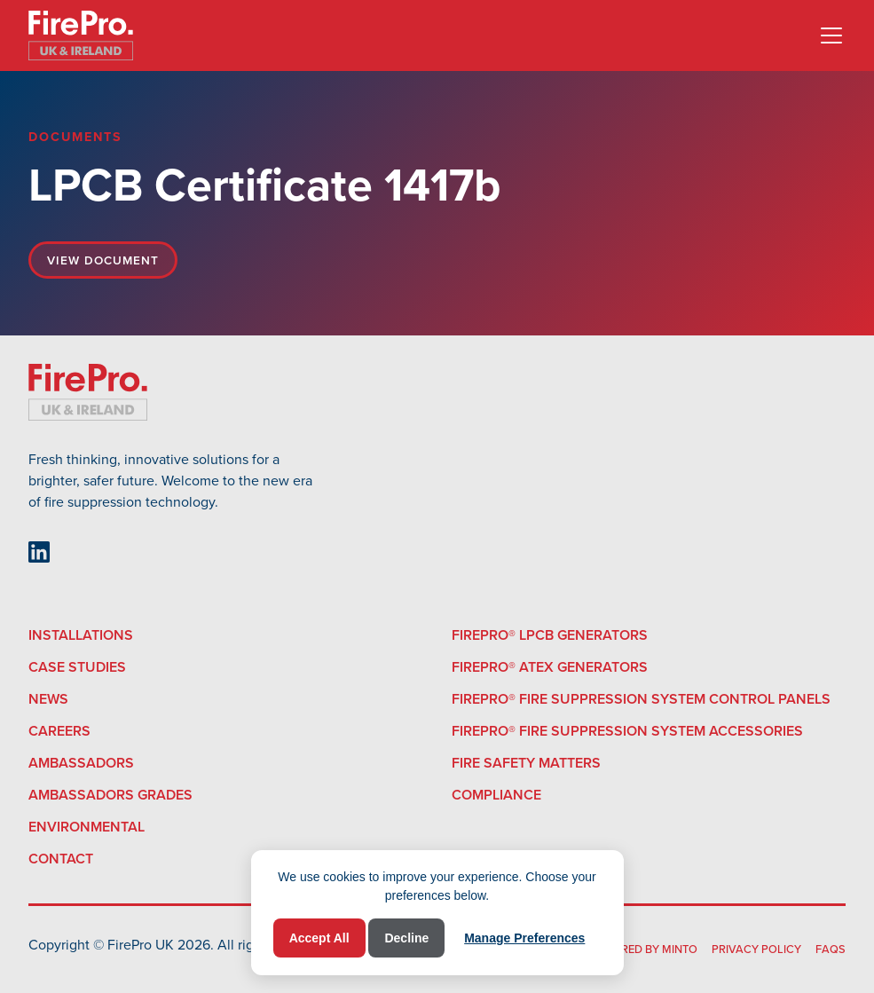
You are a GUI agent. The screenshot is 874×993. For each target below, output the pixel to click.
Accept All (319, 938)
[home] (80, 35)
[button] (828, 35)
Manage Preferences (524, 938)
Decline (406, 938)
